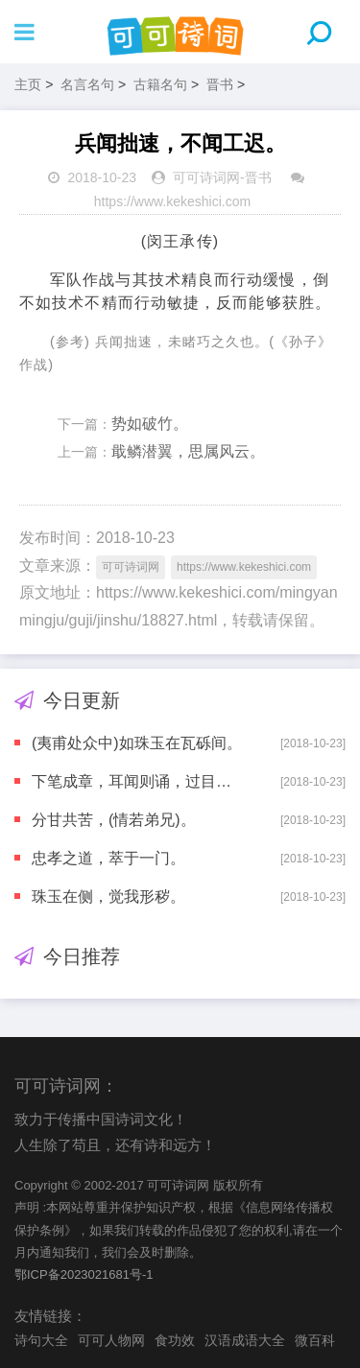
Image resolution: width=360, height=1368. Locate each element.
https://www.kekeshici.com (172, 201)
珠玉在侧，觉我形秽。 (108, 896)
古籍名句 (160, 84)
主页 (27, 84)
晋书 (219, 84)
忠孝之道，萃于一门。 (108, 858)
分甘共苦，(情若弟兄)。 (114, 820)
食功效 (175, 1340)
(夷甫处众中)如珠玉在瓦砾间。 (137, 743)
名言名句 (87, 84)
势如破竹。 (149, 423)
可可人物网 (111, 1340)
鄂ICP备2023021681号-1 (84, 1274)
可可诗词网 (206, 177)
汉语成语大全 (244, 1340)
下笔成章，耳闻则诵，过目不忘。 (139, 781)
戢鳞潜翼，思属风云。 (188, 451)
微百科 (315, 1340)
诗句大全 (41, 1340)
